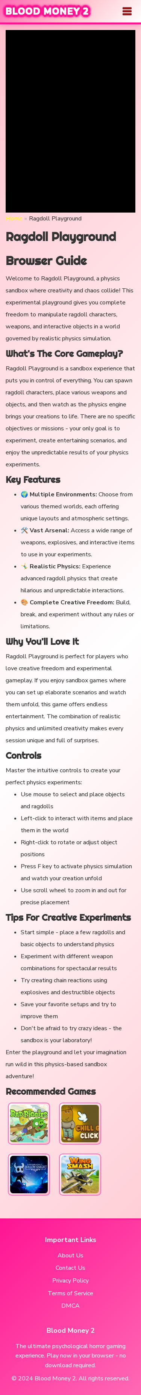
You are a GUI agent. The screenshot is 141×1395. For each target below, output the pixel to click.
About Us (70, 1255)
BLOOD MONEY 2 (47, 11)
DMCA (70, 1306)
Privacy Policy (70, 1281)
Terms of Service (70, 1293)
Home (14, 218)
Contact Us (70, 1268)
